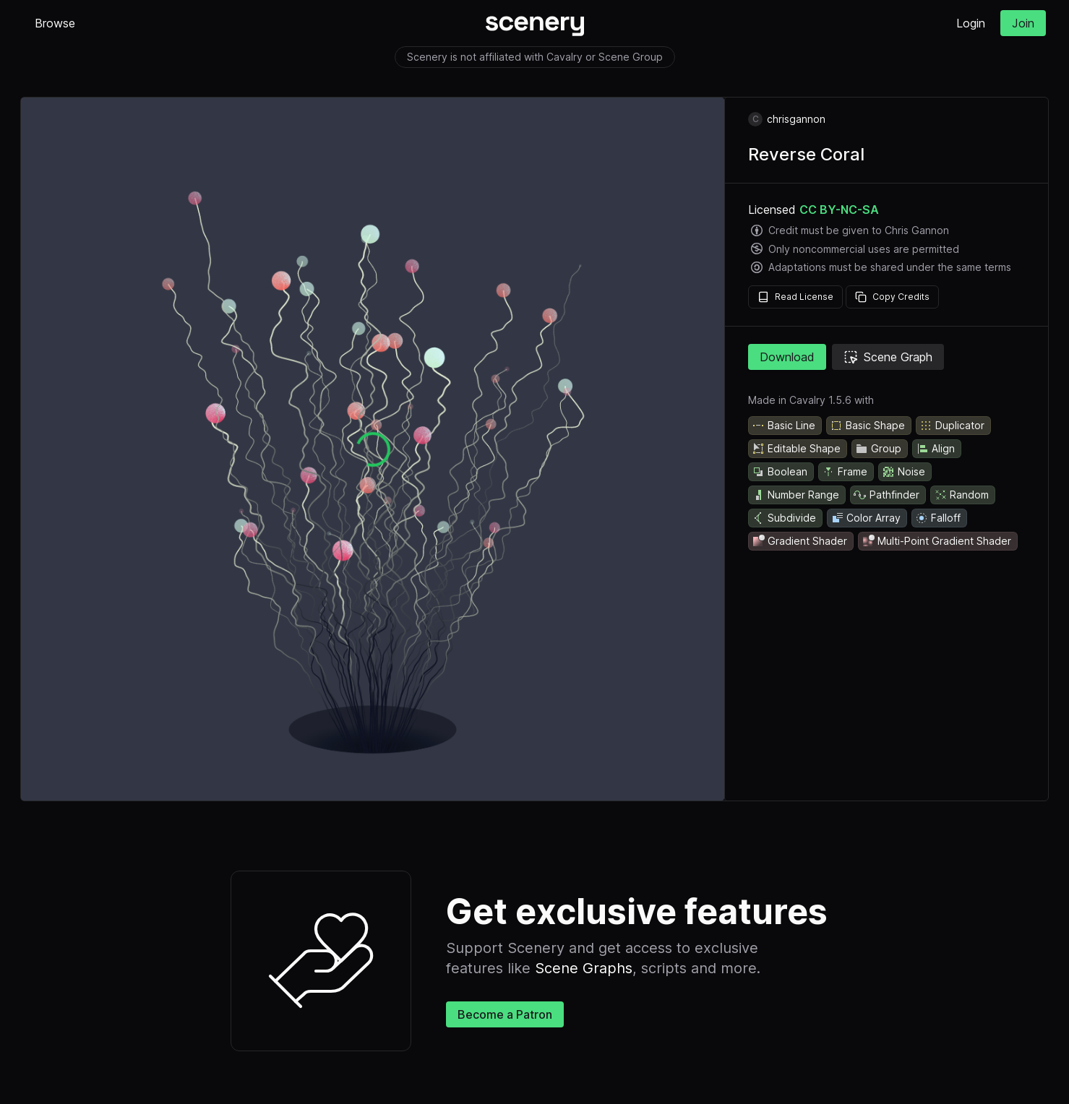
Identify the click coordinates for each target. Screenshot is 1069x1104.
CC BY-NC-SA (839, 209)
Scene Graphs (583, 968)
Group (878, 448)
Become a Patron (505, 1014)
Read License (795, 297)
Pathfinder (886, 494)
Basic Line (783, 425)
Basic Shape (867, 425)
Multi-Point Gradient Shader (936, 541)
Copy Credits (892, 297)
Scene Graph (887, 357)
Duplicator (951, 425)
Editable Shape (796, 448)
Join (1023, 23)
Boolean (779, 471)
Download (787, 357)
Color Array (865, 518)
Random (961, 494)
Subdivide (784, 518)
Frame (844, 471)
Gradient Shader (799, 541)
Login (970, 23)
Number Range (795, 494)
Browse (55, 23)
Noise (903, 471)
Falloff (938, 518)
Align (935, 448)
